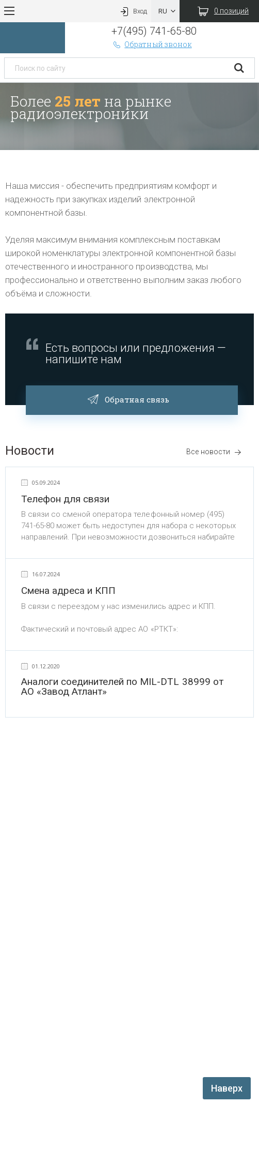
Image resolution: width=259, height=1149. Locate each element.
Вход (133, 11)
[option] (129, 116)
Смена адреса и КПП (68, 590)
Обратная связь (131, 398)
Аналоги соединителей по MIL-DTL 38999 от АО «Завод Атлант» (122, 686)
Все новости (213, 451)
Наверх (226, 1088)
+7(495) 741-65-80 (154, 31)
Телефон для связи (65, 499)
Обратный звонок (151, 44)
